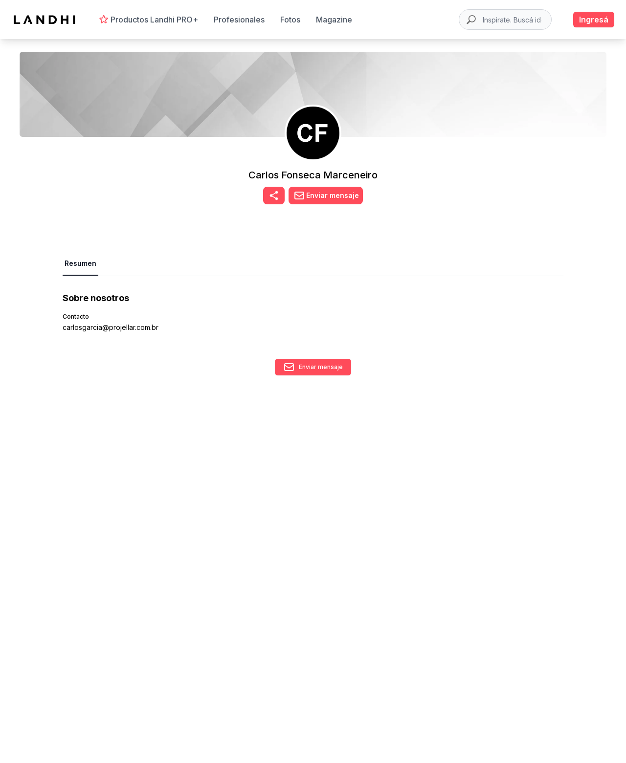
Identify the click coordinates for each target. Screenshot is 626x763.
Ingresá (593, 19)
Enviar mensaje (313, 367)
